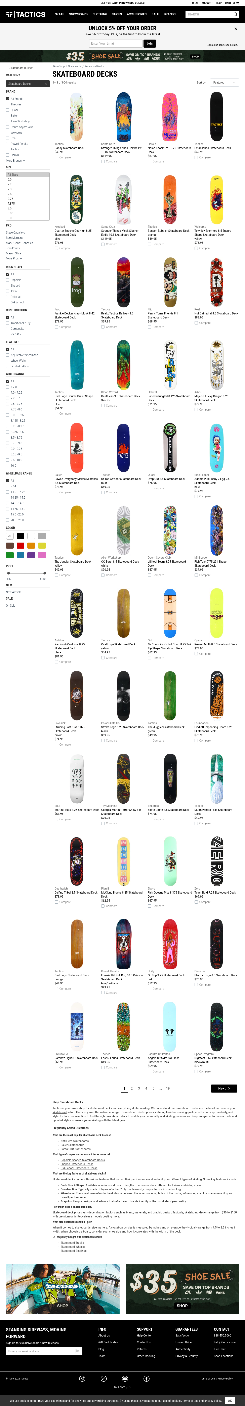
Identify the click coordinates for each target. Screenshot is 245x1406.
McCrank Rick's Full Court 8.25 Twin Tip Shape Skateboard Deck (170, 619)
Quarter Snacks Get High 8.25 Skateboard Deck (77, 207)
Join (150, 43)
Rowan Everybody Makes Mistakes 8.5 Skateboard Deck (77, 454)
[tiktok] (104, 1379)
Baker (14, 115)
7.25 (27, 184)
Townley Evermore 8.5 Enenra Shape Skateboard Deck (217, 207)
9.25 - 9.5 (14, 454)
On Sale (10, 605)
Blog (101, 1349)
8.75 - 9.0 (14, 443)
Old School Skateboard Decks (79, 1168)
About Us (104, 1335)
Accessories (137, 14)
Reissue (13, 296)
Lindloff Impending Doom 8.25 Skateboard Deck (217, 702)
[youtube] (125, 1379)
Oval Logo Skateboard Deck (123, 619)
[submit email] (77, 1350)
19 (168, 1088)
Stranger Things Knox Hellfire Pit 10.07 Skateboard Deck (123, 123)
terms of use (190, 1400)
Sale (155, 14)
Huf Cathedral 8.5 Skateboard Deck (217, 286)
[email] (44, 1351)
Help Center (144, 1335)
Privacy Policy (225, 1378)
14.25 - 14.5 (15, 497)
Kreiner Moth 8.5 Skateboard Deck (217, 617)
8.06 (27, 218)
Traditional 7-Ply (21, 323)
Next (224, 1088)
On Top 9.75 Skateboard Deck (170, 950)
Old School (17, 302)
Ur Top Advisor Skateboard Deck (123, 454)
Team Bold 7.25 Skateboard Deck (217, 865)
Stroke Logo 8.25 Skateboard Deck (123, 702)
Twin (11, 291)
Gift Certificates (108, 1342)
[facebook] (147, 1379)
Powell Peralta (19, 143)
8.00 (27, 213)
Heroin (15, 155)
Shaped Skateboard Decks (77, 1164)
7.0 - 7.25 (14, 392)
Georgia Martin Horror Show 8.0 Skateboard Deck (123, 784)
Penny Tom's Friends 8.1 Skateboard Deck (170, 288)
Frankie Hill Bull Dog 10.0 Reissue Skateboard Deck (123, 952)
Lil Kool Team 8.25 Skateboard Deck (170, 536)
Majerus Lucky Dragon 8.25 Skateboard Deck (217, 371)
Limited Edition (20, 366)
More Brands (15, 160)
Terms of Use (208, 1378)
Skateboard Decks (27, 83)
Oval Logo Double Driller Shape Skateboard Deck (77, 373)
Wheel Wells (16, 360)
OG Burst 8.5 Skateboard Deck (123, 536)
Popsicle (16, 280)
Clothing (100, 14)
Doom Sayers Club (22, 127)
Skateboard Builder (19, 67)
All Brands (14, 98)
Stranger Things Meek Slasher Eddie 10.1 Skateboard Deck (123, 205)
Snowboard (78, 14)
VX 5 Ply (13, 334)
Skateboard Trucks (72, 1242)
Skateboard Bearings (74, 1250)
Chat (195, 3)
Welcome (16, 132)
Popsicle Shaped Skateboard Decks (83, 1160)
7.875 (27, 203)
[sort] (224, 83)
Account (207, 3)
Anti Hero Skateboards (75, 1141)
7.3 (27, 189)
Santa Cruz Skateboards (76, 1149)
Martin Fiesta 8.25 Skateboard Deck (77, 782)
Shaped (15, 285)
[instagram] (82, 1379)
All (10, 274)
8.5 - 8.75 (14, 437)
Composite (15, 328)
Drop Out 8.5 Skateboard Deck (170, 452)
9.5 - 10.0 (14, 460)
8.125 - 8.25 (15, 420)
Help (219, 3)
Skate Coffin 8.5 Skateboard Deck (170, 782)
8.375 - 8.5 (15, 432)
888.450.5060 (222, 1335)
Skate (59, 14)
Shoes (117, 14)
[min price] (11, 579)
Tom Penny (13, 248)
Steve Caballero (15, 232)
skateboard (60, 1112)
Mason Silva (13, 253)
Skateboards (74, 66)
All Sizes (27, 174)
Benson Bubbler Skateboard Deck (170, 205)
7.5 (27, 194)
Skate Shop (59, 66)
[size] (28, 196)
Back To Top (122, 1387)
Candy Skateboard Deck (77, 121)
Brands (170, 14)
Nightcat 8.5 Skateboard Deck (217, 1033)
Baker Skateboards (72, 1145)
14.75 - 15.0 (15, 508)
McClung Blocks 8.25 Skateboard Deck (123, 867)
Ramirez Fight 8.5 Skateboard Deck (77, 1031)
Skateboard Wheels (73, 1246)
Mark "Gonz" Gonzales (19, 243)
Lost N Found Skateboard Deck (123, 1031)
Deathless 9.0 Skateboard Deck (123, 369)
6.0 (27, 179)
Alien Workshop (20, 121)
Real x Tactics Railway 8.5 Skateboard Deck (123, 288)
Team (102, 1356)
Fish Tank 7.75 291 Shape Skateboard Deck (217, 536)
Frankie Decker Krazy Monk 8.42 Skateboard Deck (77, 288)
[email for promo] (115, 44)
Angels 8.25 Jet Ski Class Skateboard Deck (170, 1033)
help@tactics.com (225, 1342)
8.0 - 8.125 (15, 415)
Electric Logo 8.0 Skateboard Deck (217, 948)
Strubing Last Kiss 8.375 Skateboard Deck (77, 704)
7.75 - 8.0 (14, 409)
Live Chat (220, 1349)
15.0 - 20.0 (15, 514)
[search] (212, 14)
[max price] (45, 579)
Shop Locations (223, 1356)
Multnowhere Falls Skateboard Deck (217, 784)
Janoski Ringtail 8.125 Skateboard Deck (170, 371)
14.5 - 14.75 (15, 503)
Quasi (14, 110)
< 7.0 (11, 387)
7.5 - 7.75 (14, 403)
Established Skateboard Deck (217, 121)
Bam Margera (14, 237)
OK (230, 1400)
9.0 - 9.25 (14, 448)
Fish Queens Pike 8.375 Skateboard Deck (170, 867)
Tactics (25, 14)
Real (13, 138)
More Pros (14, 258)
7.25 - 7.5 (14, 398)
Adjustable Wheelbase (22, 355)
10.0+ (12, 465)
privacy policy (212, 1400)
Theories (16, 104)
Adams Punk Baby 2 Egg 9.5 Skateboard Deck (217, 456)
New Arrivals (14, 592)
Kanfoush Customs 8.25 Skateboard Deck (77, 621)
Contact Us (144, 1342)
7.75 (27, 198)
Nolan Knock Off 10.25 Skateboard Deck (170, 123)
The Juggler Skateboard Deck (77, 536)
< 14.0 (12, 486)
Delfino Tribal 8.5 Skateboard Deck (77, 865)
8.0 (27, 208)
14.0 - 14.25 (15, 492)
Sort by (201, 82)
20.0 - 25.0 (15, 520)
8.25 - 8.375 (15, 426)
